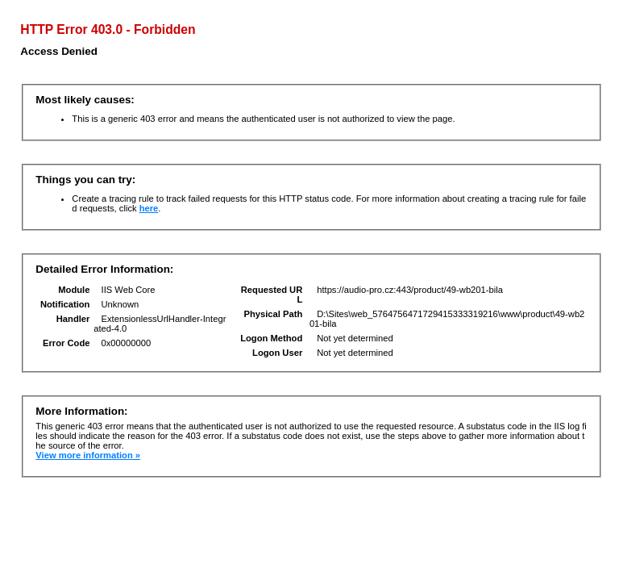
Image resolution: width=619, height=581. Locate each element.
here (149, 208)
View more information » (87, 455)
